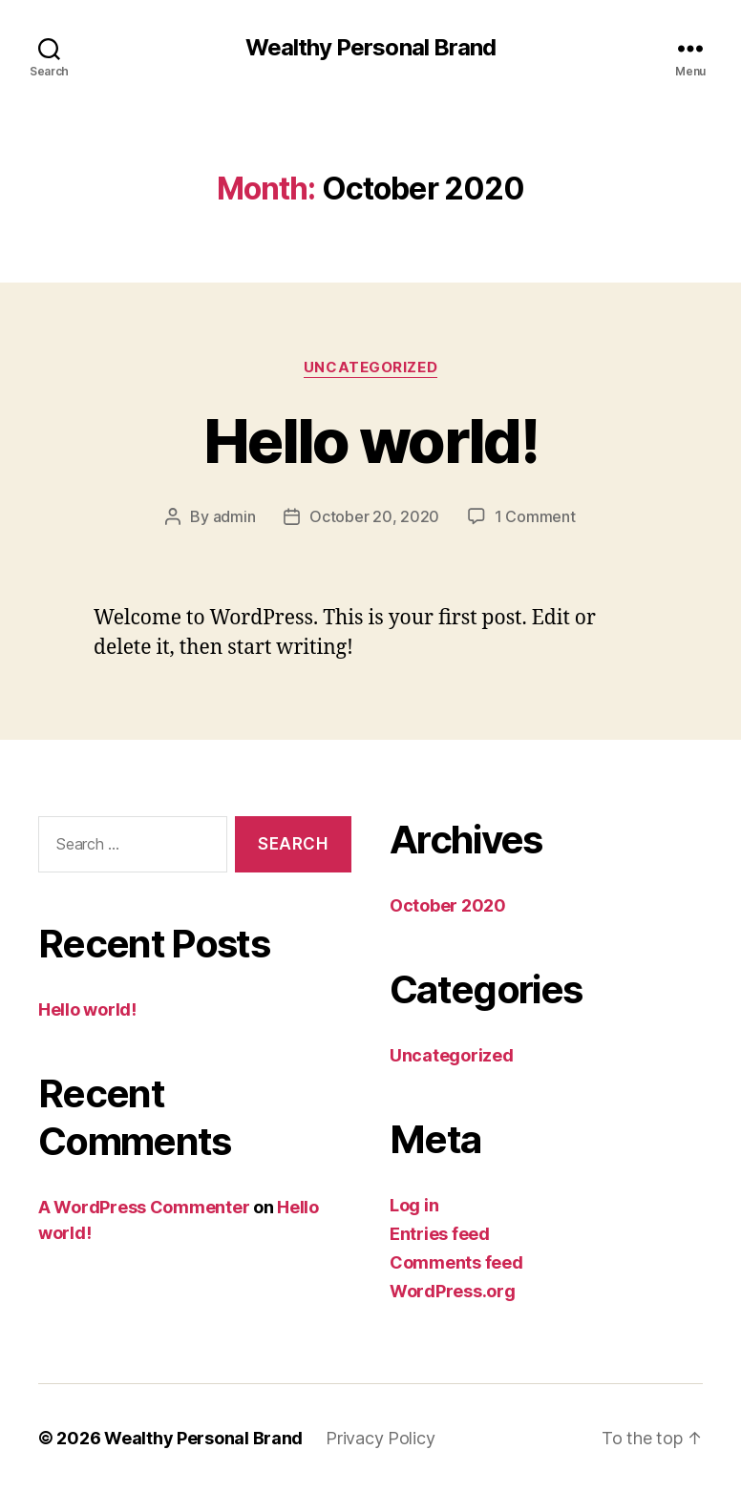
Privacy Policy (380, 1438)
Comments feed (456, 1262)
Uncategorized (370, 367)
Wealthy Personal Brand (370, 47)
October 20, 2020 (374, 516)
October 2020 (448, 905)
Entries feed (440, 1234)
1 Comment (535, 516)
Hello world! (370, 440)
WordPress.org (453, 1291)
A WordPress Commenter (143, 1207)
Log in (414, 1205)
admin (234, 516)
